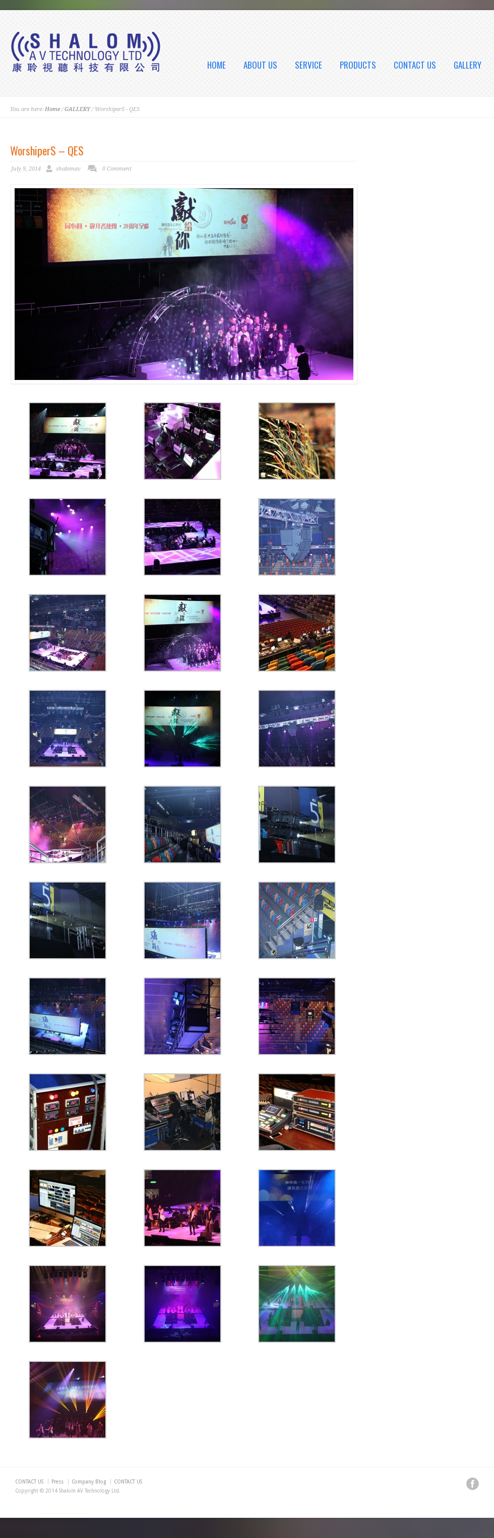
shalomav (68, 169)
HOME (216, 65)
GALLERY (467, 65)
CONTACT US (415, 65)
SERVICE (308, 65)
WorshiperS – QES (47, 150)
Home (52, 109)
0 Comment (117, 169)
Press (57, 1482)
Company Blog (89, 1482)
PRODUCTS (358, 65)
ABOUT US (260, 65)
